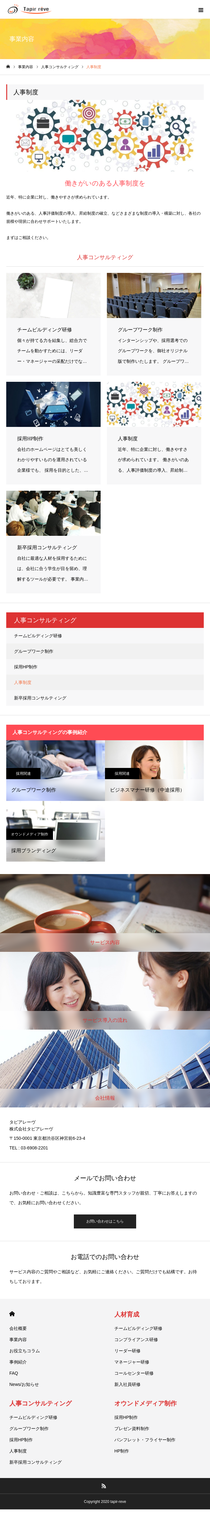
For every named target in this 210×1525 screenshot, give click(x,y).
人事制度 (22, 682)
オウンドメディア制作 (29, 834)
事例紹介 (18, 1361)
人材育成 (126, 1314)
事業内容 (18, 1339)
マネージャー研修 (131, 1361)
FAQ (13, 1373)
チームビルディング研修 (38, 635)
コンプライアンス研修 (136, 1339)
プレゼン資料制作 (131, 1428)
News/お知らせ (24, 1384)
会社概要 (18, 1328)
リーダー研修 (127, 1350)
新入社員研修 (127, 1384)
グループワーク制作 (33, 651)
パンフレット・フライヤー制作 (144, 1439)
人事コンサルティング (40, 1403)
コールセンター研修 (134, 1373)
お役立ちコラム (24, 1350)
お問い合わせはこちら (105, 1221)
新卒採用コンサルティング (40, 697)
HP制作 (121, 1450)
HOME (12, 1314)
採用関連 (23, 773)
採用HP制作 (25, 666)
